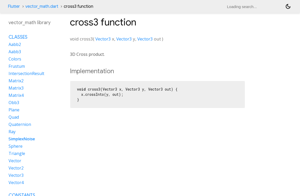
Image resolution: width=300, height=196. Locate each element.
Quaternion (20, 124)
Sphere (16, 146)
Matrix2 (16, 81)
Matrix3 (16, 88)
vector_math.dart (41, 6)
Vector (15, 161)
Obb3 (14, 102)
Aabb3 (15, 52)
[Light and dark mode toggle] (288, 6)
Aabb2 (15, 44)
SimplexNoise (22, 139)
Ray (12, 131)
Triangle (17, 153)
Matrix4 (16, 95)
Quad (14, 117)
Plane (14, 110)
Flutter (14, 6)
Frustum (17, 66)
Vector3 (103, 39)
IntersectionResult (26, 73)
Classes (18, 37)
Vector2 (16, 168)
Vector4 (16, 182)
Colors (15, 59)
